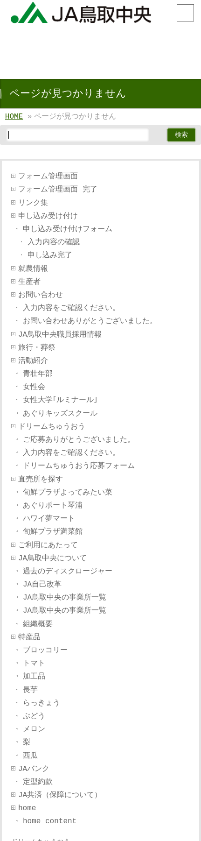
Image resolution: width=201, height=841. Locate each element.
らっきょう (41, 703)
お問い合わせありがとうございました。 (90, 321)
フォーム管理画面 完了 (57, 189)
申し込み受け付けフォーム (67, 229)
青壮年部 (38, 374)
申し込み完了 (50, 255)
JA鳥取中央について (52, 558)
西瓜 (30, 756)
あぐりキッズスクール (60, 414)
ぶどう (34, 716)
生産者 (29, 282)
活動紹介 (33, 361)
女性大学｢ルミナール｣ (60, 400)
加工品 (34, 676)
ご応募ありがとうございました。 (79, 440)
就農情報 (33, 269)
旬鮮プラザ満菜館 (53, 532)
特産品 (29, 637)
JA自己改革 (42, 584)
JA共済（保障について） (60, 795)
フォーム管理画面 (48, 176)
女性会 (34, 387)
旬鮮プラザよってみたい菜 (67, 492)
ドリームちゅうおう (51, 427)
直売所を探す (40, 479)
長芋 (30, 690)
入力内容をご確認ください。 (71, 308)
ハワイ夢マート (49, 519)
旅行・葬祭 (36, 348)
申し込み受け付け (48, 216)
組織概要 (38, 624)
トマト (34, 663)
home (27, 808)
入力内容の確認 (54, 242)
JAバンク (33, 769)
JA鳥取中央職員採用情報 (60, 335)
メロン (34, 729)
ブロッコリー (45, 650)
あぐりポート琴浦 (53, 506)
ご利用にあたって (48, 545)
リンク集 (33, 203)
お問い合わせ (40, 295)
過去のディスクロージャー (67, 571)
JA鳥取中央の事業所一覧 (64, 598)
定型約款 (38, 782)
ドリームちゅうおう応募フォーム (79, 466)
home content (49, 821)
